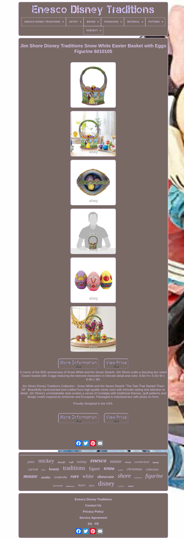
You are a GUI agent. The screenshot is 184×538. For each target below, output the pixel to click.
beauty (54, 469)
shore (124, 475)
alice (92, 485)
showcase (105, 476)
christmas (134, 469)
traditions (74, 468)
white (88, 476)
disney (106, 483)
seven (128, 462)
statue (131, 486)
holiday (82, 462)
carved (33, 469)
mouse (30, 476)
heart (81, 485)
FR (97, 524)
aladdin (45, 477)
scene (120, 469)
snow (109, 468)
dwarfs (61, 462)
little (43, 470)
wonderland (141, 462)
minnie (115, 461)
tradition (121, 486)
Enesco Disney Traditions (93, 499)
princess (138, 477)
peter (31, 462)
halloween (70, 486)
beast (156, 462)
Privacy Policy (93, 511)
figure (94, 468)
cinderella (60, 477)
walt (71, 462)
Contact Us (93, 505)
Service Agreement (93, 517)
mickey (46, 461)
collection (152, 469)
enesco (98, 460)
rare (75, 476)
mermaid (58, 485)
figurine (154, 476)
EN (90, 524)
